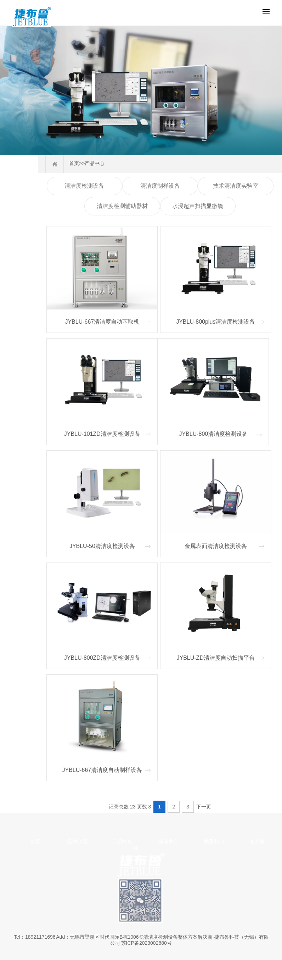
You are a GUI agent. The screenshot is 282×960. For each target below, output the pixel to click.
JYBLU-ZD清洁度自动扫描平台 (215, 658)
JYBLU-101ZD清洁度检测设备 (102, 434)
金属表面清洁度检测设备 (216, 546)
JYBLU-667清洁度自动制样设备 (102, 770)
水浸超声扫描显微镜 (197, 206)
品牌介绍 (77, 841)
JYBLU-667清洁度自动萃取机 (102, 322)
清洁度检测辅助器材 (122, 206)
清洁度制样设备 (160, 186)
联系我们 (214, 841)
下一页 (203, 807)
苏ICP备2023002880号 (146, 943)
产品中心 (95, 163)
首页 (74, 163)
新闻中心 (168, 841)
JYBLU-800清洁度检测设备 (213, 434)
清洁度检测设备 (84, 186)
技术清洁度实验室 (235, 186)
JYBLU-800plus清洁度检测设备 (215, 322)
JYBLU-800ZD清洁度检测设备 (102, 658)
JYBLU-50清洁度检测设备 (102, 546)
